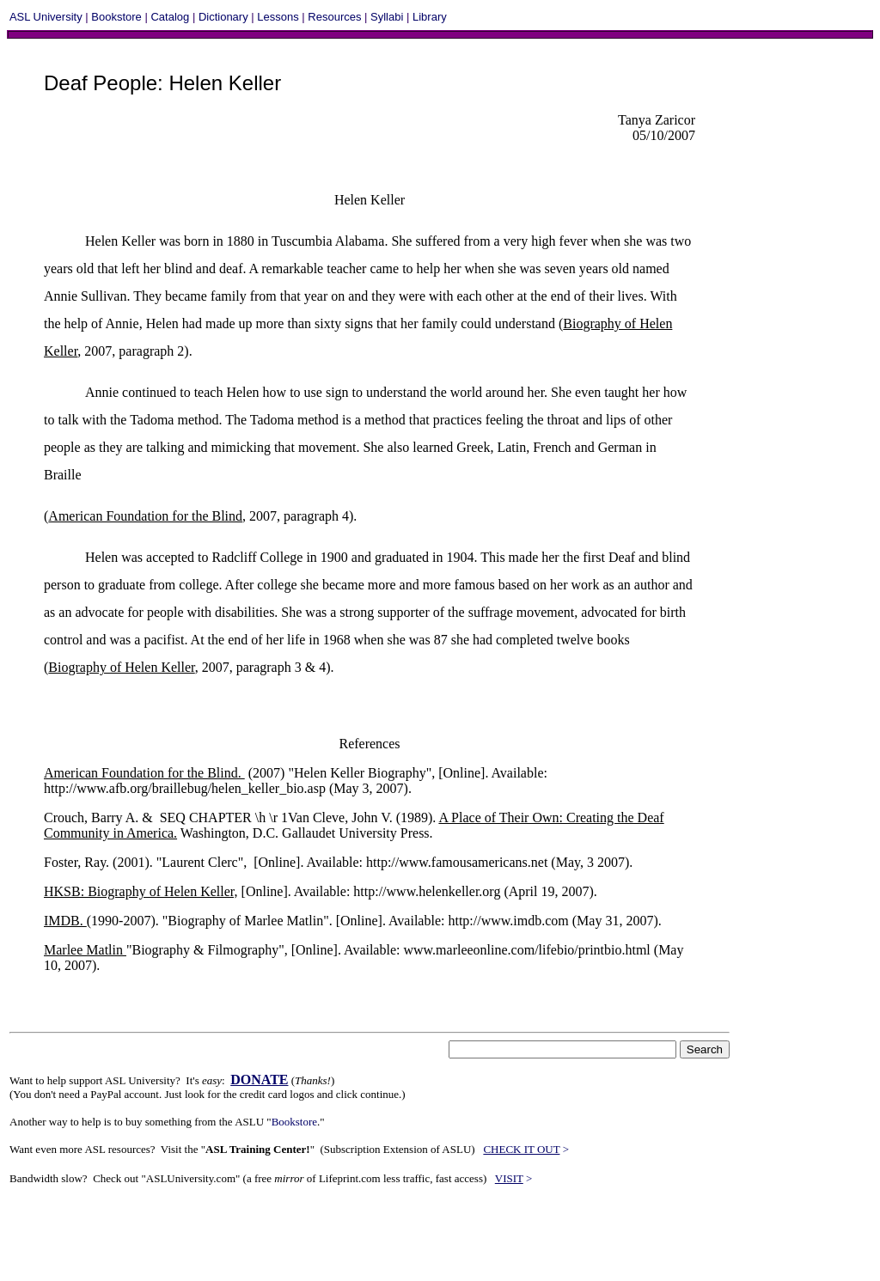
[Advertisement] (322, 1239)
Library (429, 16)
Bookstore (116, 16)
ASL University (45, 16)
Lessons (277, 16)
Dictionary (223, 16)
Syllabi (386, 16)
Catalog (169, 16)
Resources (334, 16)
